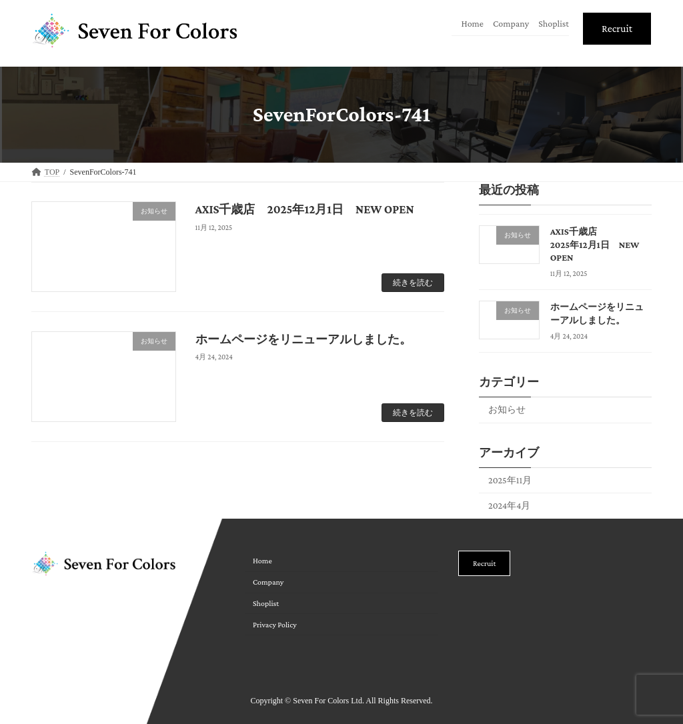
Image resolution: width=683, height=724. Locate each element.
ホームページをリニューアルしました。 (303, 339)
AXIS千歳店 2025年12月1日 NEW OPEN (304, 209)
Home (472, 23)
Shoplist (553, 23)
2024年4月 (509, 505)
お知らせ (507, 408)
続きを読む (413, 282)
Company (511, 23)
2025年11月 (510, 479)
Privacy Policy (275, 624)
